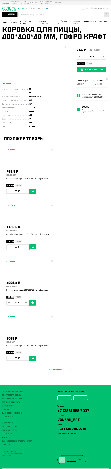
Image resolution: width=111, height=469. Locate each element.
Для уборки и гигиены (12, 302)
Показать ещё (55, 258)
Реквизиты (7, 322)
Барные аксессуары (11, 291)
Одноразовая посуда (11, 284)
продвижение (71, 350)
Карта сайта (6, 344)
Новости (58, 2)
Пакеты (5, 298)
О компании (5, 2)
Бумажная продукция (12, 287)
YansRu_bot (68, 308)
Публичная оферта (9, 340)
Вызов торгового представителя (46, 2)
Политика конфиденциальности (14, 342)
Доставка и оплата (15, 2)
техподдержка (79, 348)
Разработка (69, 348)
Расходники (7, 305)
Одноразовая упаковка (13, 280)
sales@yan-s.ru (72, 317)
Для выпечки (8, 294)
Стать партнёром (25, 2)
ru (48, 8)
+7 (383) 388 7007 (73, 299)
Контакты (33, 2)
